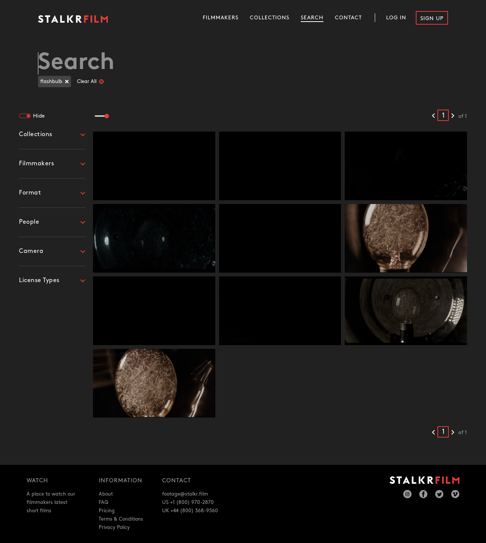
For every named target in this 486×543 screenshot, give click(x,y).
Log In (396, 17)
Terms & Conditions (121, 519)
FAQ (103, 502)
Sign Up (431, 18)
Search (312, 17)
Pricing (107, 510)
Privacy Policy (114, 527)
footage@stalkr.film (185, 494)
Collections (269, 17)
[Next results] (452, 116)
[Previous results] (433, 116)
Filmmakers (220, 17)
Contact (348, 17)
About (106, 494)
